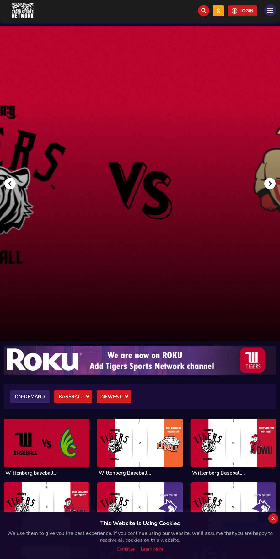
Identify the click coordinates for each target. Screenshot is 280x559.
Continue (126, 549)
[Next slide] (270, 183)
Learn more (152, 549)
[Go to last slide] (10, 183)
